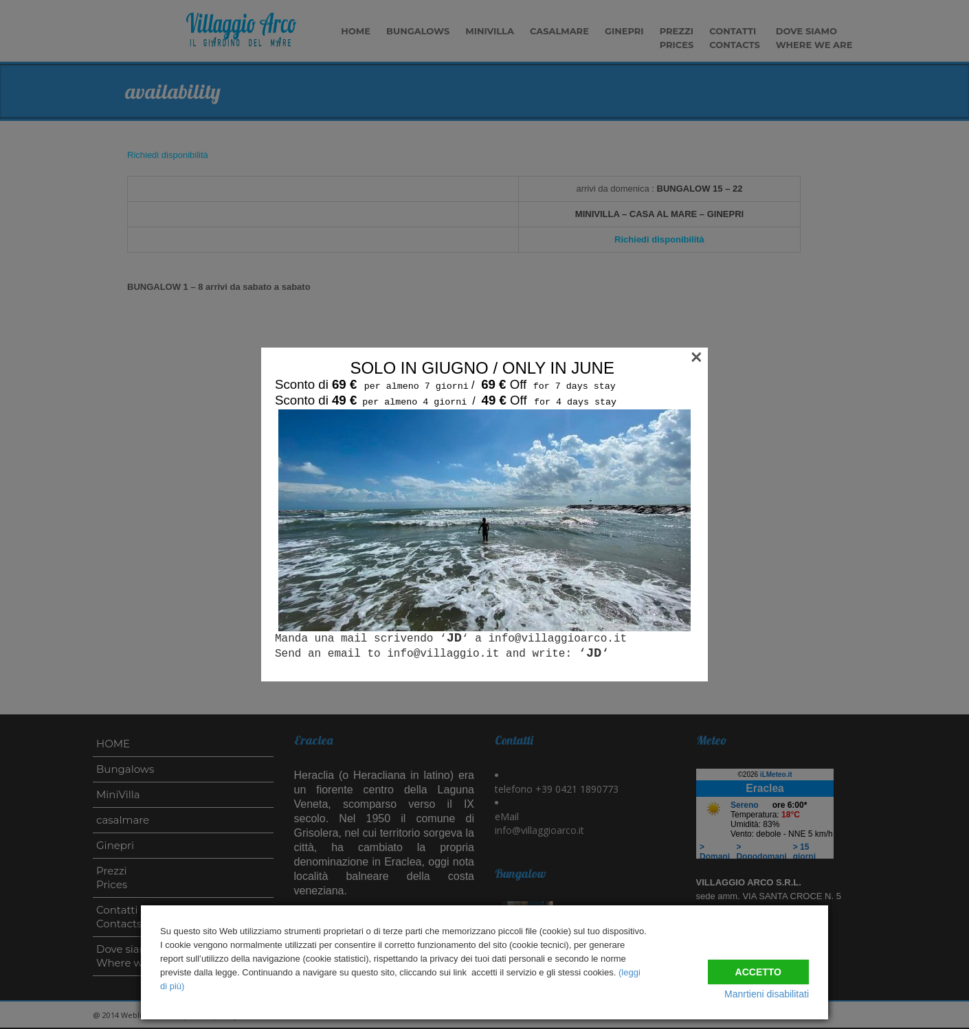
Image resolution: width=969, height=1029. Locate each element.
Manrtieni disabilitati (766, 993)
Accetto (758, 965)
